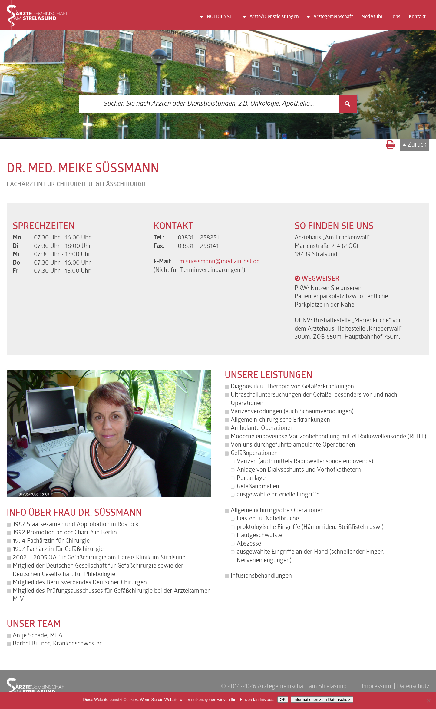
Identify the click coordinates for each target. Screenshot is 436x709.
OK (283, 699)
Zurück (417, 145)
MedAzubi (371, 17)
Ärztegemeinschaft (333, 17)
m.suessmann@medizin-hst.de (219, 262)
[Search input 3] (209, 103)
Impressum (376, 687)
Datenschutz (413, 687)
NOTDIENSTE (221, 17)
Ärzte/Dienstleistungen (274, 17)
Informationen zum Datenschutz (321, 699)
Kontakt (417, 17)
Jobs (395, 17)
